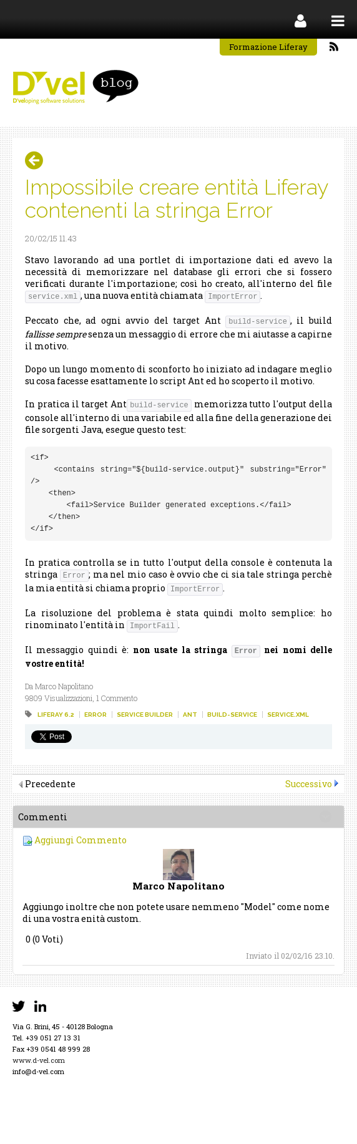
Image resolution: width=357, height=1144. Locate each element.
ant (190, 714)
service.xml (288, 714)
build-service (232, 714)
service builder (145, 714)
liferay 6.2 (55, 714)
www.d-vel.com (38, 1060)
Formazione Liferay (268, 46)
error (95, 714)
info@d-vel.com (38, 1071)
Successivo (308, 784)
